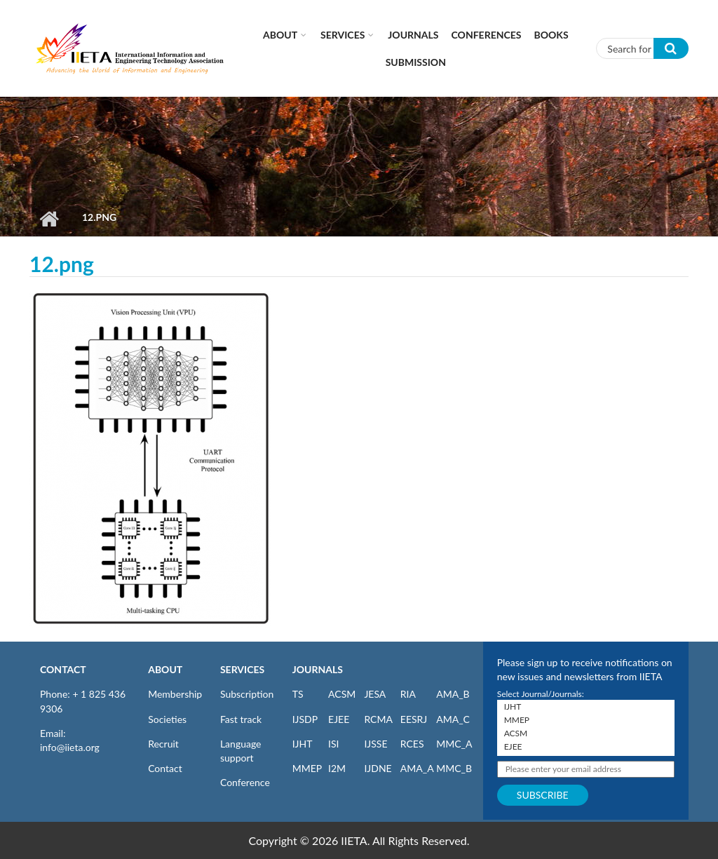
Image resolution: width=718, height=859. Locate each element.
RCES (412, 744)
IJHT (302, 744)
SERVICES (242, 669)
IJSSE (375, 744)
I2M (337, 768)
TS (298, 694)
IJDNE (377, 768)
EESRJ (413, 719)
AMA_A (417, 768)
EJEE (338, 719)
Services (342, 35)
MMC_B (454, 768)
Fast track (241, 719)
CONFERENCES (487, 35)
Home (48, 218)
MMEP (307, 768)
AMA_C (453, 719)
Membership (175, 694)
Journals (413, 35)
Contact (165, 768)
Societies (167, 719)
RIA (408, 694)
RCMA (378, 719)
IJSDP (305, 719)
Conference (245, 782)
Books (551, 35)
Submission (416, 62)
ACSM (341, 694)
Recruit (163, 744)
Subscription (246, 694)
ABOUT (165, 669)
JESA (375, 694)
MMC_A (454, 744)
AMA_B (452, 694)
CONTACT (63, 669)
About (280, 35)
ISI (333, 744)
